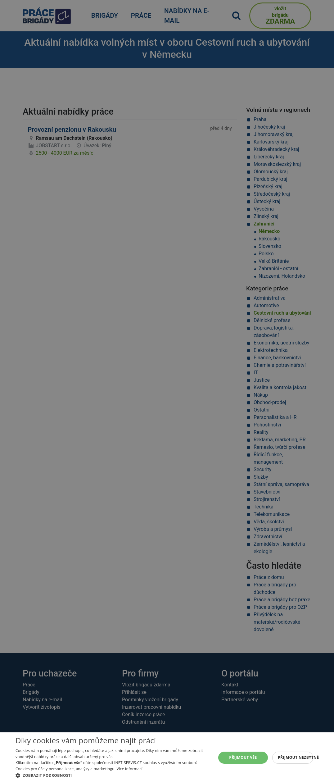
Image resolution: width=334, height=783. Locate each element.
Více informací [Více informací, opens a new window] (129, 769)
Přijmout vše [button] (243, 757)
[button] (113, 775)
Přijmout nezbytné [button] (295, 757)
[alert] (167, 391)
